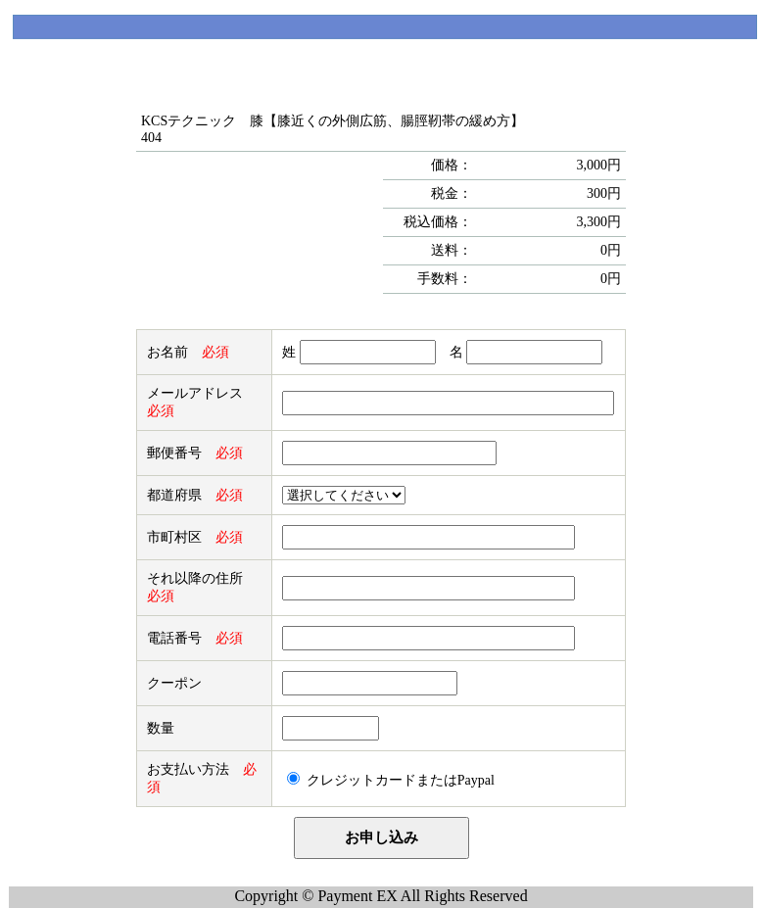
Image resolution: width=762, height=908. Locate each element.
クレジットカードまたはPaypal (401, 780)
